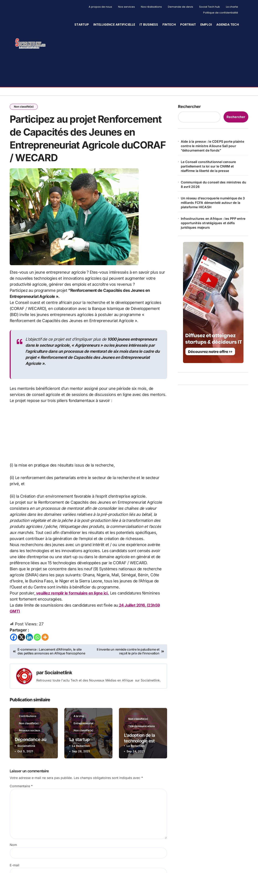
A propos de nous (100, 6)
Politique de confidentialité (220, 12)
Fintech (169, 24)
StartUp (81, 24)
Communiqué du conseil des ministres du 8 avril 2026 (213, 184)
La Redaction (81, 746)
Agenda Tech (227, 24)
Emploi (206, 24)
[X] (21, 638)
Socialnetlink (59, 673)
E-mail (14, 866)
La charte (232, 6)
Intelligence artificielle (114, 24)
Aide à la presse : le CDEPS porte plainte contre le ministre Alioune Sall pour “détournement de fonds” (212, 145)
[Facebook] (13, 638)
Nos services (126, 6)
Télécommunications (141, 727)
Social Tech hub (209, 6)
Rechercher (189, 106)
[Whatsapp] (37, 638)
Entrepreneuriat (84, 724)
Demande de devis (180, 6)
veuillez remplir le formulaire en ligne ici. (72, 594)
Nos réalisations (151, 6)
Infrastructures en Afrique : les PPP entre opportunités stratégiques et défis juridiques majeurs (213, 223)
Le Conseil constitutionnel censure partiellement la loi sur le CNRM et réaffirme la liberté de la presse (208, 166)
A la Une (79, 717)
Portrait (188, 24)
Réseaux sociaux (29, 731)
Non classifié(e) (24, 106)
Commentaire (21, 787)
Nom (13, 846)
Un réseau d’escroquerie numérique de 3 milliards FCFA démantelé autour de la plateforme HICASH (213, 202)
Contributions (27, 717)
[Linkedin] (29, 638)
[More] (45, 638)
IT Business (148, 24)
